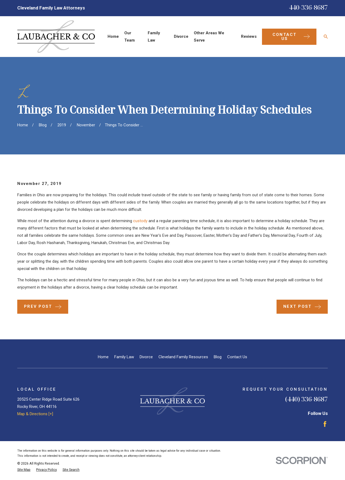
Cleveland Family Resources (183, 356)
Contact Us (237, 356)
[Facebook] (325, 424)
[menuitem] (23, 470)
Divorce (146, 356)
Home (103, 356)
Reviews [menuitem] (249, 36)
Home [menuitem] (113, 36)
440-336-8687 (308, 7)
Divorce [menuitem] (181, 36)
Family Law (124, 356)
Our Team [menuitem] (129, 37)
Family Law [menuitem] (154, 37)
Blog (218, 356)
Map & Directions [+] (35, 413)
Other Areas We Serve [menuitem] (209, 37)
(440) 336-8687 (306, 398)
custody (140, 220)
